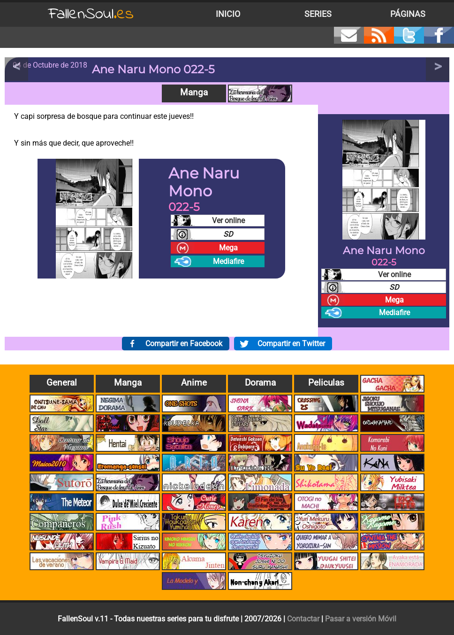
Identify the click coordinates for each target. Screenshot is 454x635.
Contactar (303, 618)
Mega (228, 247)
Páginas (407, 14)
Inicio (228, 14)
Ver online (228, 220)
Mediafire (228, 261)
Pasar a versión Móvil (360, 618)
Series (318, 14)
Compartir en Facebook (183, 343)
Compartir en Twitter (291, 343)
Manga (194, 92)
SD (228, 234)
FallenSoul (91, 14)
